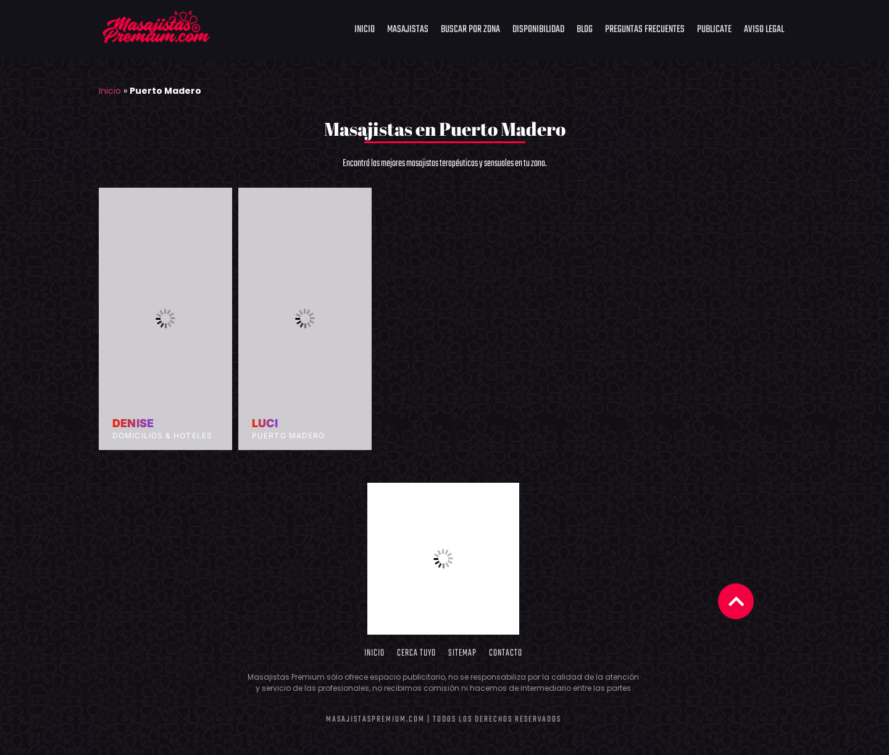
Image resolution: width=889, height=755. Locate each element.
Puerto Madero (288, 435)
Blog (585, 29)
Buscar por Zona (470, 29)
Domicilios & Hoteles (162, 435)
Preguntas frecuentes (645, 29)
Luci (265, 423)
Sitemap (462, 653)
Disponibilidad (538, 29)
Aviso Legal (764, 29)
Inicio (364, 29)
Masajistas (407, 29)
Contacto (505, 653)
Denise (133, 423)
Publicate (714, 29)
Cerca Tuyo (416, 653)
